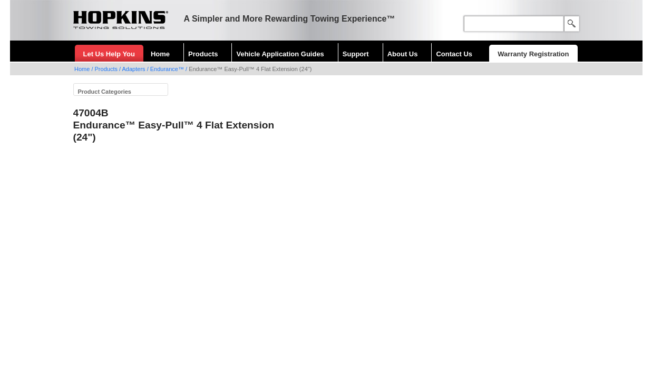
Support (356, 54)
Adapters (133, 69)
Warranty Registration (533, 54)
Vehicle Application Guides (280, 54)
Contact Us (454, 54)
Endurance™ (167, 69)
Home (160, 54)
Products (203, 54)
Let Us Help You (109, 54)
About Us (402, 54)
